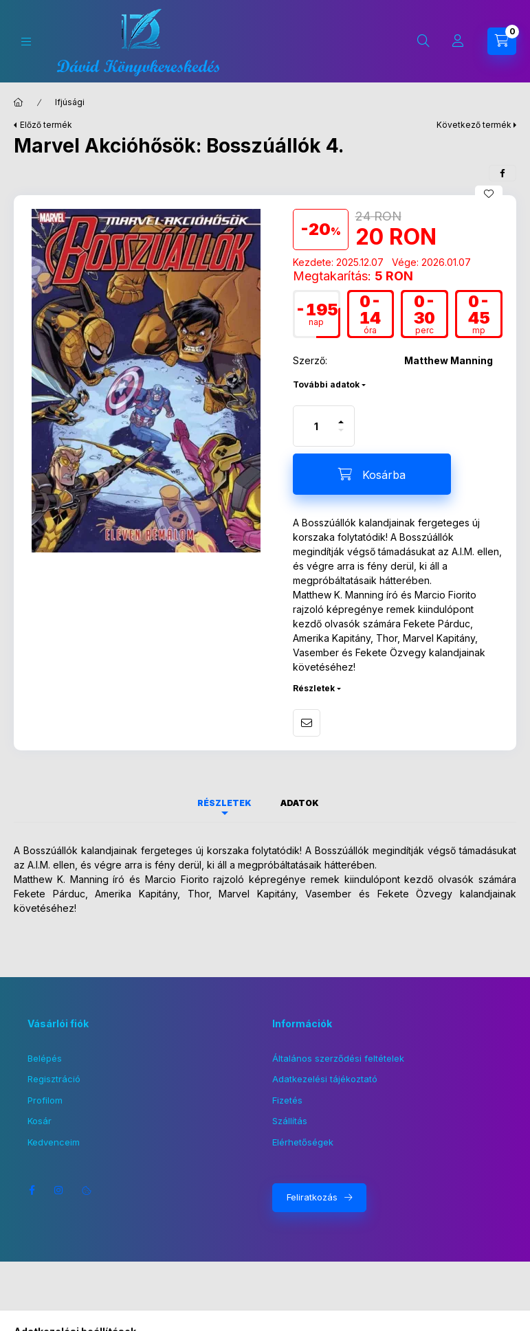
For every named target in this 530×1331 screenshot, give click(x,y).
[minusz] (340, 436)
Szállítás (289, 1120)
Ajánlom (306, 723)
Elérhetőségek (302, 1142)
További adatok (326, 384)
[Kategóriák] (26, 41)
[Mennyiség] (316, 426)
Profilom (45, 1100)
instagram (59, 1190)
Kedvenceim (53, 1142)
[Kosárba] (372, 474)
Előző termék (46, 125)
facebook (31, 1190)
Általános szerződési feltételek (338, 1058)
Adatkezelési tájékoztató (324, 1078)
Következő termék (474, 125)
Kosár (39, 1120)
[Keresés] (423, 41)
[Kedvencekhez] (489, 194)
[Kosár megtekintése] (501, 41)
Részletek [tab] (224, 803)
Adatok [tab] (299, 803)
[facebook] (502, 173)
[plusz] (340, 416)
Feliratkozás (312, 1197)
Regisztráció (53, 1078)
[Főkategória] (18, 102)
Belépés (44, 1058)
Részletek (314, 688)
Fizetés (287, 1100)
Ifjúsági (70, 102)
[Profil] (458, 41)
